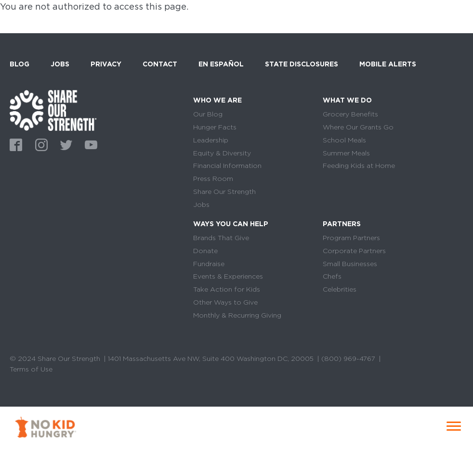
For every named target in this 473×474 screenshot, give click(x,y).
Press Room (213, 178)
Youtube (89, 144)
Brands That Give (221, 238)
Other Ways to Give (225, 302)
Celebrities (339, 289)
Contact (160, 64)
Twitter (64, 144)
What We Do (347, 100)
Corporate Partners (354, 251)
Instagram (39, 144)
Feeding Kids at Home (359, 165)
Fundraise (208, 264)
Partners (342, 224)
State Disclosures (301, 64)
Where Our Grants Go (358, 127)
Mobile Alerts (387, 62)
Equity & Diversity (222, 153)
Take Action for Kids (226, 289)
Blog (19, 64)
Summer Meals (346, 153)
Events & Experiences (228, 276)
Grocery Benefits (350, 114)
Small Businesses (350, 264)
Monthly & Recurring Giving (237, 315)
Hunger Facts (214, 127)
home (53, 110)
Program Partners (351, 238)
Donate (205, 251)
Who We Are (217, 100)
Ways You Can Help (230, 224)
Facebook (14, 144)
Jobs (60, 64)
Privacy (106, 64)
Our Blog (208, 114)
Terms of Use (31, 369)
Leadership (210, 140)
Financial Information (227, 165)
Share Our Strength (224, 191)
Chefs (332, 276)
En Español (221, 64)
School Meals (344, 140)
